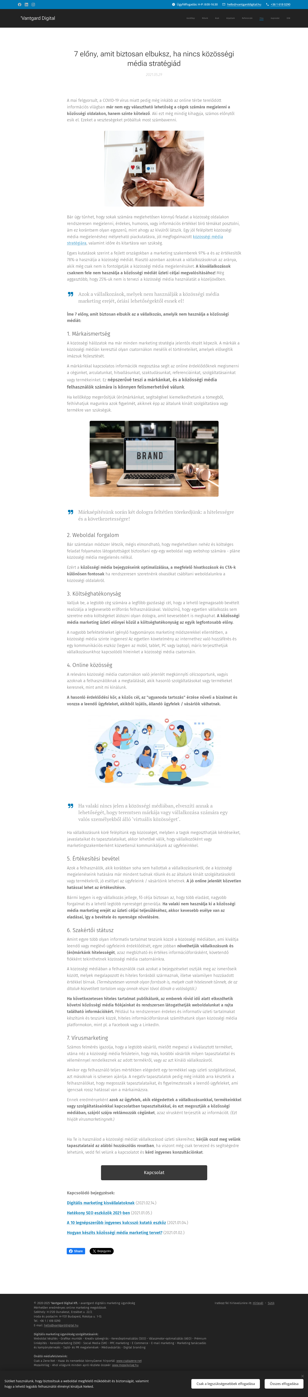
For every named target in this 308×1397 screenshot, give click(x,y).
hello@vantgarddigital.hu (244, 4)
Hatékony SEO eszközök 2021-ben (98, 1212)
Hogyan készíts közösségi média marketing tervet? (114, 1232)
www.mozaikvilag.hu (125, 1365)
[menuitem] (240, 18)
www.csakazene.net (129, 1360)
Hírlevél (258, 1303)
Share (76, 1251)
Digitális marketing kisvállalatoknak (100, 1202)
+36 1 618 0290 (280, 4)
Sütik (271, 1303)
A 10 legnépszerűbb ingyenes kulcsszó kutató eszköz (116, 1222)
